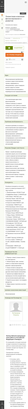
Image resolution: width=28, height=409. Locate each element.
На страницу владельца (15, 54)
